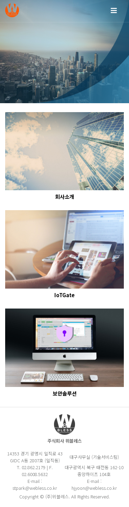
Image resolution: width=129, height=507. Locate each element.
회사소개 (64, 197)
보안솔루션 (65, 393)
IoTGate (64, 295)
